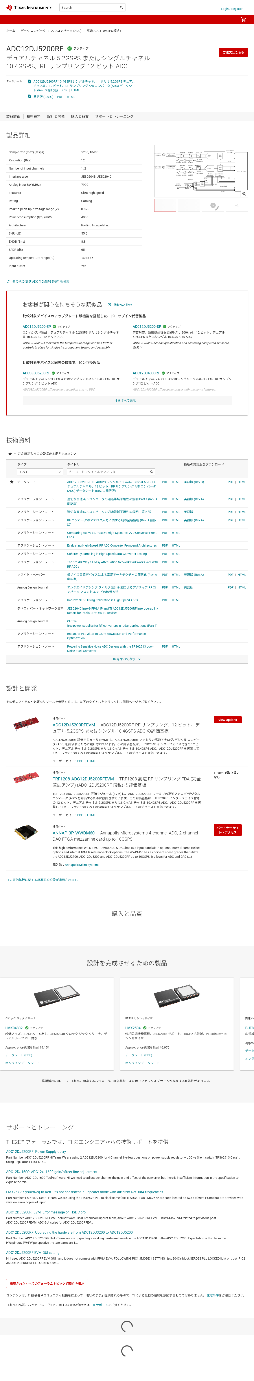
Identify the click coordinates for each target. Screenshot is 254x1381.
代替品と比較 (123, 316)
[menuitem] (231, 19)
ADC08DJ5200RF (36, 384)
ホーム (10, 30)
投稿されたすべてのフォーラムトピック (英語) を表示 (47, 1297)
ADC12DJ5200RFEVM (74, 739)
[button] (10, 19)
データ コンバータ (33, 30)
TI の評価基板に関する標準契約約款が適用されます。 (43, 894)
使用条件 (212, 1309)
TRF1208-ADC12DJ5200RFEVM (83, 793)
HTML (75, 90)
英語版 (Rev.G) (43, 97)
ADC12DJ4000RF (146, 384)
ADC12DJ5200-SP (147, 337)
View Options (227, 734)
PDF (64, 90)
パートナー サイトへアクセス (228, 844)
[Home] (29, 8)
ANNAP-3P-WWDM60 (74, 847)
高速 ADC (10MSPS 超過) (104, 30)
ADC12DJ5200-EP (37, 337)
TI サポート (100, 1319)
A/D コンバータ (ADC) (66, 30)
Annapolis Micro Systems (82, 879)
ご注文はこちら (233, 52)
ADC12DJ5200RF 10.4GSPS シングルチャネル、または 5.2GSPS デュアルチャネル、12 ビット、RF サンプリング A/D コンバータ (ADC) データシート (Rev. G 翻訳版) (84, 86)
